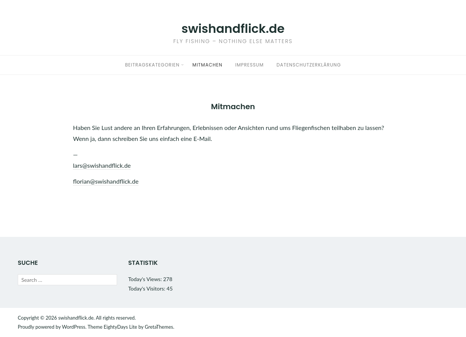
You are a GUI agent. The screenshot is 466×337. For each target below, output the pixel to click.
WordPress (73, 327)
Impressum (249, 65)
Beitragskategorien (152, 65)
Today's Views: (145, 279)
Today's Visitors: (147, 288)
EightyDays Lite (120, 327)
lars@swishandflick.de (102, 165)
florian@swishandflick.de (106, 181)
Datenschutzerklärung (308, 65)
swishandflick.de (232, 28)
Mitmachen (207, 65)
